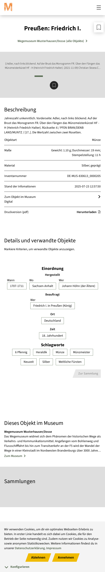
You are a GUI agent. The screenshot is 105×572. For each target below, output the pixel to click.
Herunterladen (89, 212)
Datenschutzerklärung (30, 548)
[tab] (52, 567)
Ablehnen (38, 557)
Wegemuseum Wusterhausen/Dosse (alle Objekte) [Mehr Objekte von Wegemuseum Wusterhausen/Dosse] (51, 41)
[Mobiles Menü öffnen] (99, 8)
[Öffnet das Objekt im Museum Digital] (99, 197)
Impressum (53, 548)
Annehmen (66, 557)
